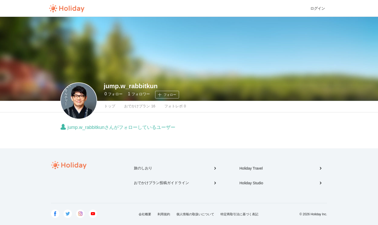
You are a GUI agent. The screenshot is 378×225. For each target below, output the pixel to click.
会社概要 (145, 214)
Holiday (67, 8)
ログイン (317, 8)
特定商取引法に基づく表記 (239, 214)
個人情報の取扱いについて (195, 214)
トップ (109, 106)
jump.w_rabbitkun (131, 86)
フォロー (113, 94)
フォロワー (139, 94)
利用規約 (164, 214)
